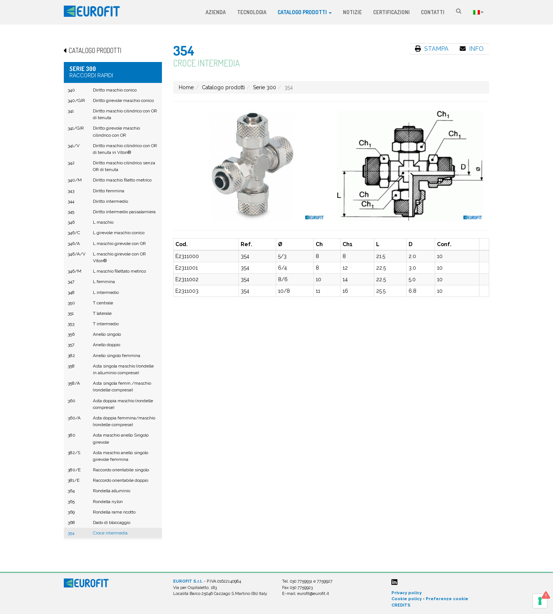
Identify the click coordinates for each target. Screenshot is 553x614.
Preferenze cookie (447, 598)
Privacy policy (406, 592)
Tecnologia (251, 12)
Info (472, 48)
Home (186, 87)
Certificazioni (391, 12)
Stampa (432, 48)
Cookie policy (406, 598)
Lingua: (478, 12)
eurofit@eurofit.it (313, 593)
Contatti (432, 12)
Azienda (216, 12)
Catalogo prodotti (305, 12)
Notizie (352, 12)
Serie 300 (264, 87)
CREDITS (400, 605)
